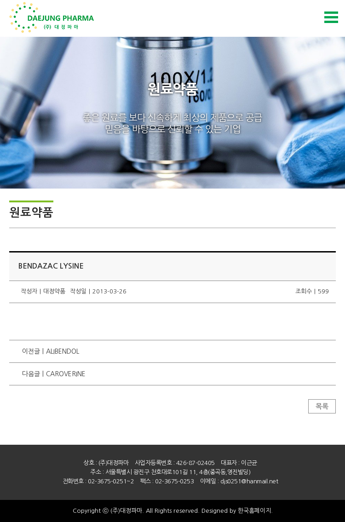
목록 (322, 406)
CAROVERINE (66, 374)
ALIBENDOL (62, 351)
